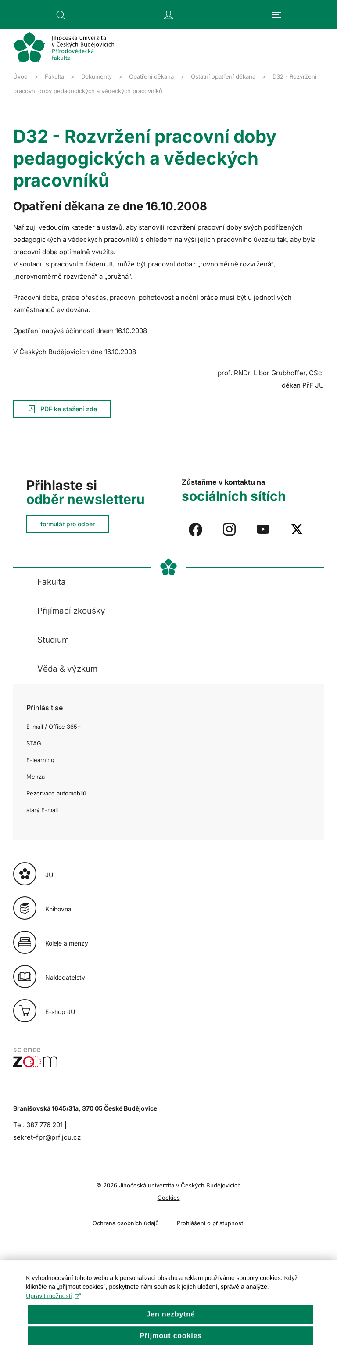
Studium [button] (53, 640)
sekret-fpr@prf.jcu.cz (47, 1137)
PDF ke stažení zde (62, 409)
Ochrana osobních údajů (126, 1223)
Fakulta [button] (51, 582)
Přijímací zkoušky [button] (71, 611)
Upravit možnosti (53, 1319)
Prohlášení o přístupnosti (210, 1223)
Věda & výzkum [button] (67, 669)
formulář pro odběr (67, 524)
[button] (60, 15)
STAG (33, 743)
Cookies (169, 1197)
